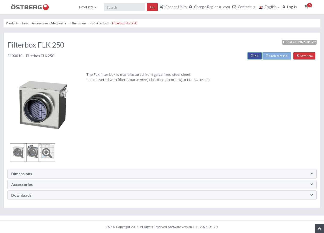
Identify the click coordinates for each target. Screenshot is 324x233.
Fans (25, 23)
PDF (255, 56)
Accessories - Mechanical (49, 23)
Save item (305, 56)
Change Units (174, 7)
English (269, 7)
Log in (290, 7)
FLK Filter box (99, 23)
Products (88, 7)
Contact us (244, 7)
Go (152, 7)
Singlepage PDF (277, 56)
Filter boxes (78, 23)
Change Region (210, 7)
